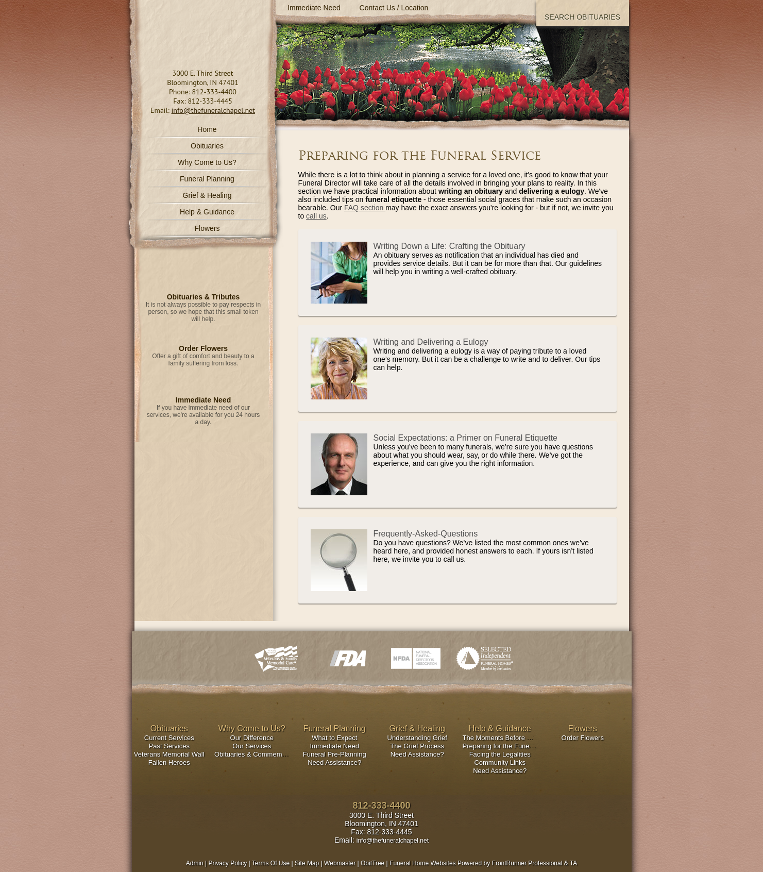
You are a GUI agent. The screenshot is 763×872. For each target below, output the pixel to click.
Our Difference (252, 738)
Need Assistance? (334, 762)
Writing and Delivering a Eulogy (431, 342)
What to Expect (334, 738)
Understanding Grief (417, 738)
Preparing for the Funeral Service (512, 746)
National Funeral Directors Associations (415, 658)
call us (316, 216)
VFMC (278, 658)
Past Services (169, 746)
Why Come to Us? (251, 728)
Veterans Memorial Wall (169, 754)
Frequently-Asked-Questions (426, 533)
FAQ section (364, 208)
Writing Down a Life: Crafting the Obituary (449, 246)
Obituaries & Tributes (203, 297)
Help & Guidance (500, 728)
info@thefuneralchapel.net (213, 110)
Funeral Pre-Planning (334, 754)
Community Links (499, 762)
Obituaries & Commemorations (260, 754)
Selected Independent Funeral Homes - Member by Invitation (484, 658)
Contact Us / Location (394, 8)
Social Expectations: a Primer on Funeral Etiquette (466, 437)
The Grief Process (417, 746)
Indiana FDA (347, 658)
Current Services (169, 738)
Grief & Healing (417, 728)
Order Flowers (203, 348)
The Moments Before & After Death (515, 738)
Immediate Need (203, 400)
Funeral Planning (334, 728)
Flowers (206, 228)
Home (206, 129)
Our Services (251, 746)
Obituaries (207, 146)
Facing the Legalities (500, 754)
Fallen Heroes (169, 762)
